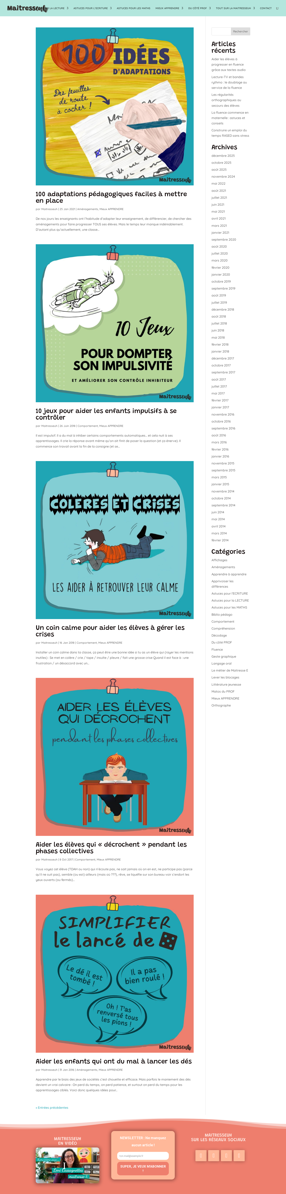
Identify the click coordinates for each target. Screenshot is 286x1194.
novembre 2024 (223, 176)
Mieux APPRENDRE (167, 8)
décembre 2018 (223, 309)
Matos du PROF (223, 691)
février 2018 (220, 344)
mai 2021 (218, 211)
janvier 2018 (220, 351)
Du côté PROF (197, 8)
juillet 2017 (219, 386)
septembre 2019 (223, 288)
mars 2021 (219, 226)
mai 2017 (218, 393)
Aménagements (87, 209)
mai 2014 (218, 519)
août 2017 (219, 379)
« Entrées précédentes (52, 1108)
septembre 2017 (223, 372)
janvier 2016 (220, 456)
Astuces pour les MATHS (133, 8)
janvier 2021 (220, 233)
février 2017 (220, 400)
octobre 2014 (221, 498)
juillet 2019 (219, 302)
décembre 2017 (223, 358)
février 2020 (220, 267)
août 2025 (219, 170)
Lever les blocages (225, 677)
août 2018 (219, 316)
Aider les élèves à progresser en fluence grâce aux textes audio (229, 64)
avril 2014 (219, 526)
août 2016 (219, 435)
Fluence (217, 649)
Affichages (219, 560)
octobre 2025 (221, 163)
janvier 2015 (220, 484)
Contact (266, 8)
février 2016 (220, 449)
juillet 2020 (220, 253)
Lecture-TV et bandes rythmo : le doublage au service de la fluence (229, 82)
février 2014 (220, 540)
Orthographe (221, 705)
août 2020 (219, 246)
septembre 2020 (224, 239)
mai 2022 (218, 183)
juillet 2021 (219, 198)
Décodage (219, 635)
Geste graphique (224, 656)
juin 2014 (218, 512)
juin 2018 (218, 330)
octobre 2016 (221, 421)
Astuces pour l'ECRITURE (230, 593)
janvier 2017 (220, 407)
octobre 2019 (221, 281)
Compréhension (223, 628)
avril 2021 (219, 218)
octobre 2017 (221, 365)
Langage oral (222, 663)
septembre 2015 (223, 470)
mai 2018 (218, 337)
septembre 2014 (223, 505)
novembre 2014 (223, 491)
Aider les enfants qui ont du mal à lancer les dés (114, 1062)
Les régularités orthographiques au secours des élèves (226, 100)
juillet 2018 (219, 323)
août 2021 (219, 191)
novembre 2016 (223, 414)
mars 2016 (219, 442)
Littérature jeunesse (226, 684)
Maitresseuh (49, 209)
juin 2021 (218, 204)
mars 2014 (219, 533)
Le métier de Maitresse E (230, 670)
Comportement (88, 426)
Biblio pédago (222, 614)
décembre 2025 (223, 156)
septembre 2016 (223, 428)
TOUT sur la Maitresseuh (233, 8)
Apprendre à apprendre (229, 574)
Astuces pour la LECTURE (47, 8)
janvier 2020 (221, 274)
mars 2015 (219, 477)
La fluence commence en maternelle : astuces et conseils (230, 117)
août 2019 (219, 295)
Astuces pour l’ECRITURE (90, 8)
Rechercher (240, 31)
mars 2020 (220, 260)
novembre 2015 (223, 463)
